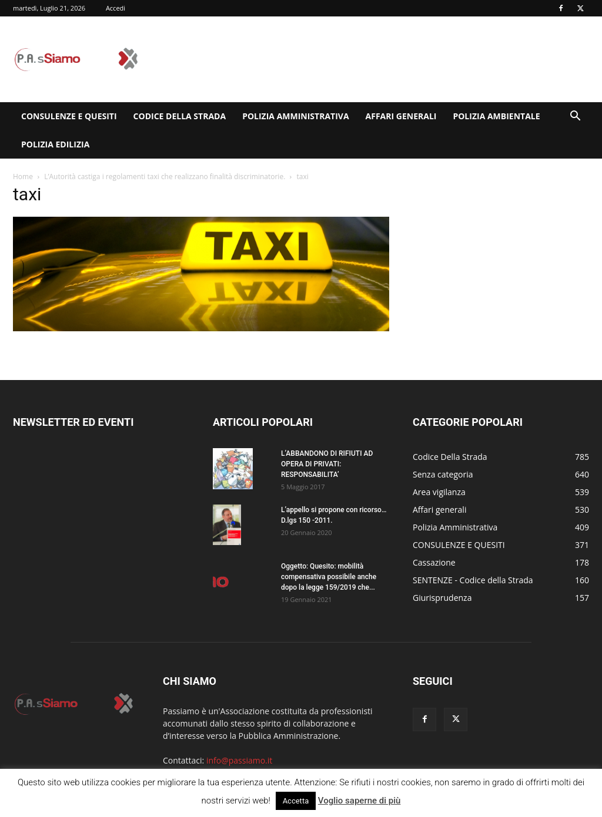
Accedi (115, 8)
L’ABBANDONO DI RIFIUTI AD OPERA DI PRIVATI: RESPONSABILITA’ (327, 464)
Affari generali (401, 116)
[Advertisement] (375, 59)
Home (23, 176)
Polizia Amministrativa (295, 116)
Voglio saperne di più (359, 800)
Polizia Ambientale (496, 116)
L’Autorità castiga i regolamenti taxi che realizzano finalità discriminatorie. (164, 176)
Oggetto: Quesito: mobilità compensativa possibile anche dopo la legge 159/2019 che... (328, 576)
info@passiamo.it (239, 760)
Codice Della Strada (179, 116)
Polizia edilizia (55, 144)
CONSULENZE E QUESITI (69, 116)
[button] (575, 117)
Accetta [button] (296, 800)
